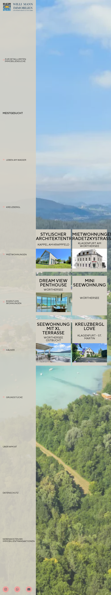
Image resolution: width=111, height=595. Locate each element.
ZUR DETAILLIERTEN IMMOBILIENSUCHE (15, 60)
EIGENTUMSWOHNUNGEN (13, 302)
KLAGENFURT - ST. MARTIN (90, 337)
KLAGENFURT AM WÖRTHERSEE (89, 244)
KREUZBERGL (13, 207)
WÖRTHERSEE (53, 289)
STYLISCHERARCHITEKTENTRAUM (59, 236)
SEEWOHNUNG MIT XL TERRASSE (53, 328)
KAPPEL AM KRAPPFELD (53, 244)
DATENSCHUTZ (10, 493)
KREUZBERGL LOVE (89, 326)
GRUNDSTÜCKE (14, 397)
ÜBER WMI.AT (10, 446)
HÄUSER (10, 350)
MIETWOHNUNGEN (16, 254)
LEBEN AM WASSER (16, 160)
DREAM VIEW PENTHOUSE (53, 282)
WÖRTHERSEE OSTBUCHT (53, 339)
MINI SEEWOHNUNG (89, 282)
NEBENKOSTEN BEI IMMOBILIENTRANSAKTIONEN (19, 540)
